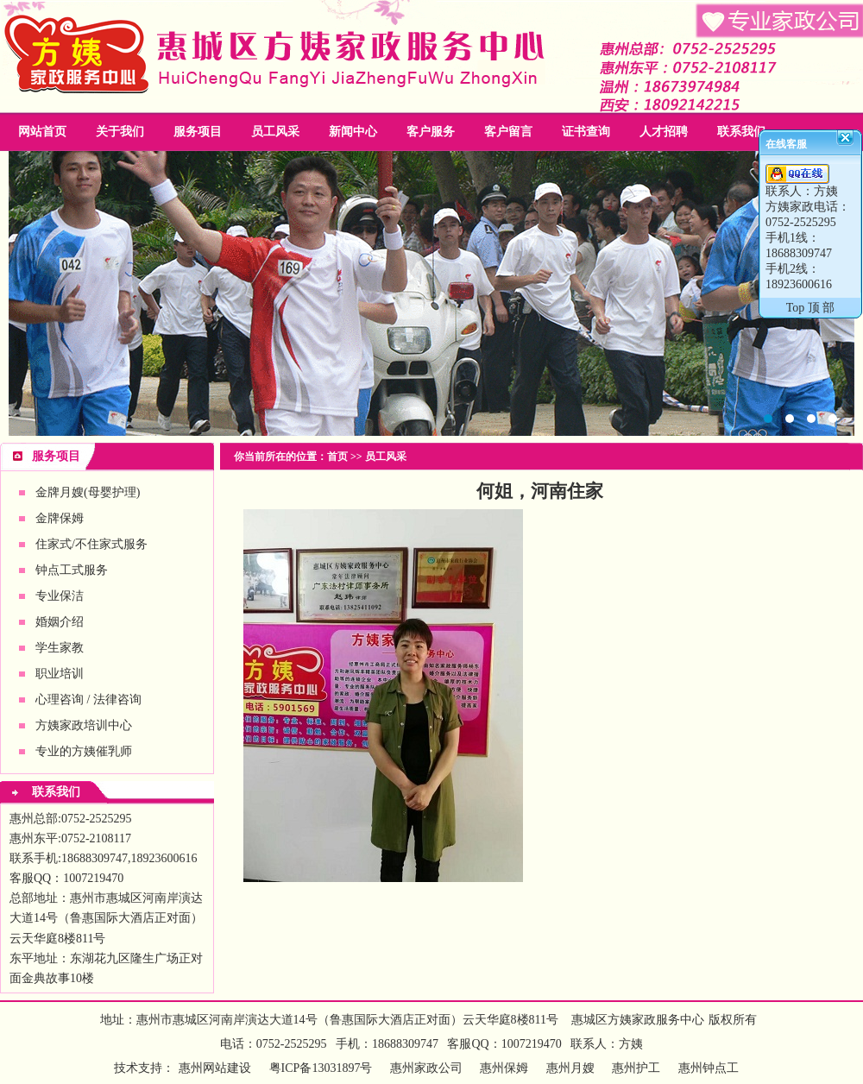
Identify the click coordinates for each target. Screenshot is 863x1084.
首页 (337, 457)
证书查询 (586, 131)
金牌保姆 (59, 518)
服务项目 (197, 131)
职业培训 (59, 673)
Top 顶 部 (810, 307)
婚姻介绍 (59, 621)
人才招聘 (663, 131)
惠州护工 (636, 1068)
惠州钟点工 (708, 1068)
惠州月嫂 (570, 1068)
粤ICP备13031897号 (319, 1068)
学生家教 (59, 647)
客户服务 (430, 131)
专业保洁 (59, 595)
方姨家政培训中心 (83, 725)
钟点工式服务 (71, 570)
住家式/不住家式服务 (91, 544)
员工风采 (275, 131)
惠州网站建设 (215, 1068)
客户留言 (508, 131)
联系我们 (741, 131)
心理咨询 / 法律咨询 (88, 699)
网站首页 (42, 131)
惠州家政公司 (431, 293)
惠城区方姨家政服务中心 (637, 1019)
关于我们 (120, 131)
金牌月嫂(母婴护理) (87, 492)
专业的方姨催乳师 (83, 751)
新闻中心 (353, 131)
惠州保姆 (504, 1068)
